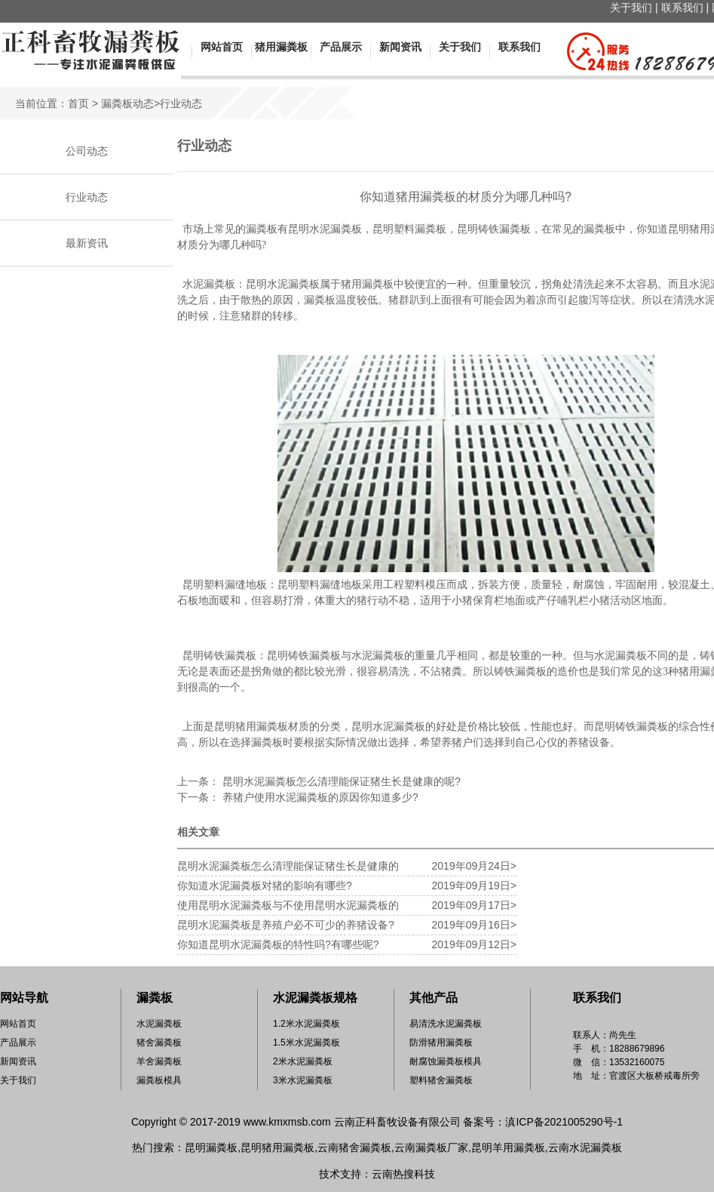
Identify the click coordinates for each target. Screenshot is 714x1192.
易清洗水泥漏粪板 (445, 1023)
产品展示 (341, 47)
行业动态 (87, 197)
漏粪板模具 (159, 1080)
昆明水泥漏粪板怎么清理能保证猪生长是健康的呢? (340, 781)
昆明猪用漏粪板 (277, 1147)
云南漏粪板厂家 (431, 1147)
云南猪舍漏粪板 (354, 1147)
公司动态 (87, 151)
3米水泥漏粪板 (302, 1080)
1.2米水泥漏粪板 (306, 1023)
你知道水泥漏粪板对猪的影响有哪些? (264, 885)
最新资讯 (87, 243)
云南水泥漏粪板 (585, 1147)
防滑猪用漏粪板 (441, 1042)
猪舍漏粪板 (159, 1042)
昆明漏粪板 (211, 1147)
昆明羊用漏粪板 (508, 1147)
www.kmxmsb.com (287, 1122)
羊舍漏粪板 (159, 1061)
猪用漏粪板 (281, 47)
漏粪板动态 (127, 103)
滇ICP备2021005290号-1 (564, 1122)
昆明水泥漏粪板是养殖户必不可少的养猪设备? (285, 925)
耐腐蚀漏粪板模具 (445, 1061)
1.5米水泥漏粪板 (306, 1042)
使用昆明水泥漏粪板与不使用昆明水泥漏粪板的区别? (288, 907)
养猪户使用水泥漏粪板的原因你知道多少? (318, 797)
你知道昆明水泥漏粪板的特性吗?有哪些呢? (278, 944)
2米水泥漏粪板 (302, 1061)
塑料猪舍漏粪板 (441, 1080)
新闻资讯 (400, 47)
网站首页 (222, 47)
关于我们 (631, 8)
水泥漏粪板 (159, 1023)
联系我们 (682, 8)
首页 (78, 103)
